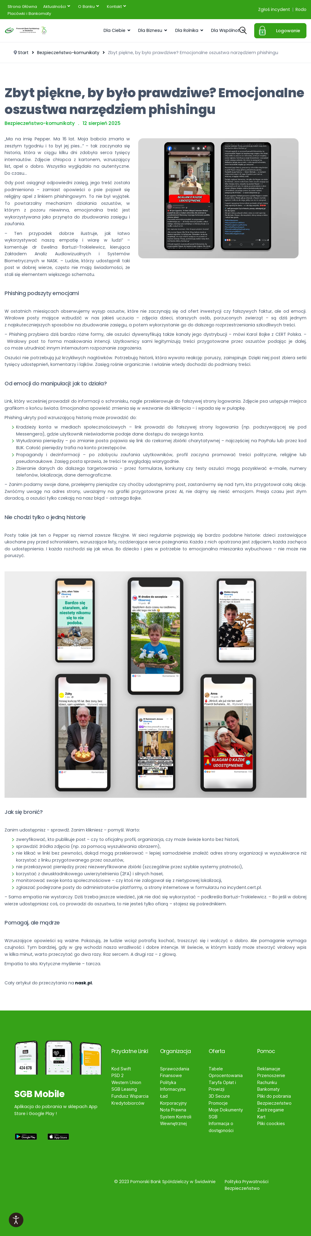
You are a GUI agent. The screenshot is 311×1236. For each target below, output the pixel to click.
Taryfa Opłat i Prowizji (222, 1086)
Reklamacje (268, 1068)
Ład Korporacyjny (173, 1099)
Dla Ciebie (114, 30)
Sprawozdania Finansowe (174, 1072)
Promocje (218, 1102)
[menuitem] (22, 6)
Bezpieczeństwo (274, 1102)
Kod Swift (121, 1068)
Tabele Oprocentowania (226, 1072)
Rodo (301, 9)
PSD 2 (117, 1075)
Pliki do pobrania (274, 1096)
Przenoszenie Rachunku (271, 1079)
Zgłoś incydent (274, 9)
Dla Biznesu (150, 30)
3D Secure (219, 1096)
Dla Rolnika (186, 30)
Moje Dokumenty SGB (226, 1113)
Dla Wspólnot (225, 30)
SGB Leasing (124, 1089)
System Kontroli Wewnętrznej (175, 1120)
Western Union (126, 1082)
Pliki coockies (271, 1123)
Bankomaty (268, 1089)
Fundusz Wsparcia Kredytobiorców (130, 1099)
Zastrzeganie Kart (270, 1113)
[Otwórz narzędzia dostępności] (16, 1220)
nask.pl (83, 983)
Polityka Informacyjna (173, 1086)
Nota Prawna (173, 1109)
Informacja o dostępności (221, 1127)
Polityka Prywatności (246, 1181)
